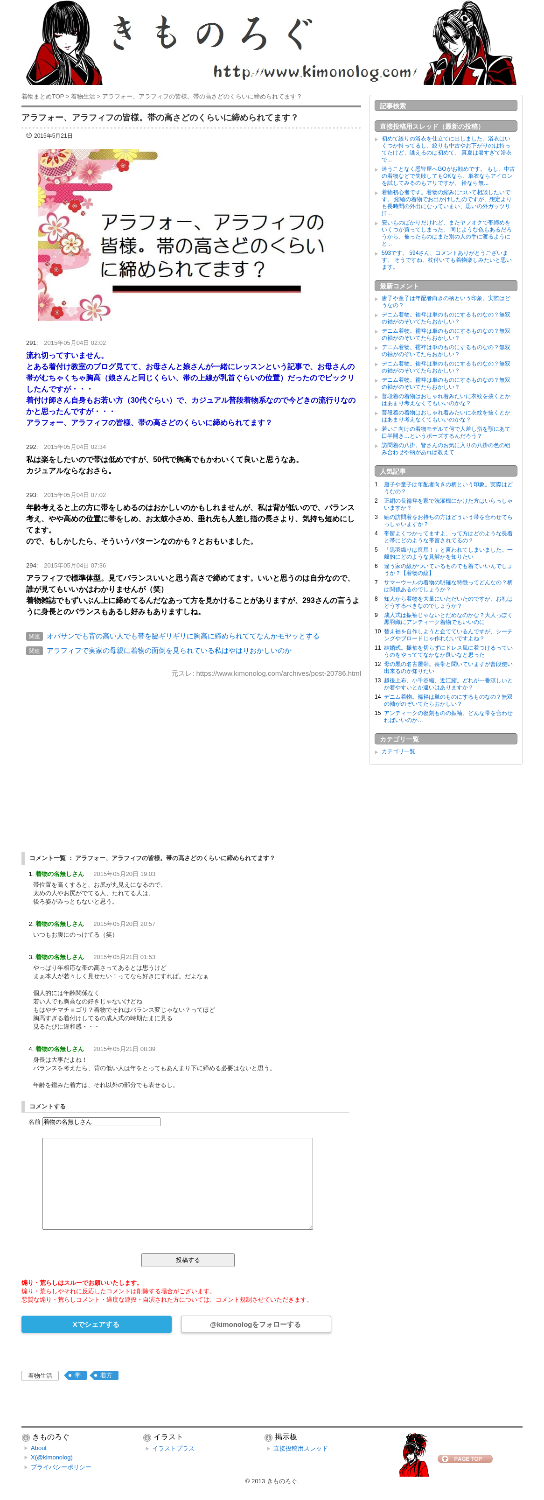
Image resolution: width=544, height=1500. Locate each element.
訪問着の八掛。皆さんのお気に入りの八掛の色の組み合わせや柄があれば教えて (446, 449)
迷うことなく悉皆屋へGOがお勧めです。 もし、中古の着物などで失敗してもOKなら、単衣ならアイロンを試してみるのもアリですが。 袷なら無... (448, 176)
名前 (34, 1121)
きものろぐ (282, 1481)
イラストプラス (173, 1448)
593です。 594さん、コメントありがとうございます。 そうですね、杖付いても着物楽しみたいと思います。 (447, 260)
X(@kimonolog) (52, 1457)
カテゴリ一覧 (398, 751)
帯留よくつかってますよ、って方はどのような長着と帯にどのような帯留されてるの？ (448, 537)
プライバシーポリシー (61, 1467)
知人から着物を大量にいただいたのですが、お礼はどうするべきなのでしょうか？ (448, 602)
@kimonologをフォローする (255, 1324)
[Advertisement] (191, 756)
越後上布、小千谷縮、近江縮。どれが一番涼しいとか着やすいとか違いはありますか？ (448, 684)
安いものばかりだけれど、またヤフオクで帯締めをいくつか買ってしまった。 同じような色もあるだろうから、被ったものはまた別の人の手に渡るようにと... (447, 233)
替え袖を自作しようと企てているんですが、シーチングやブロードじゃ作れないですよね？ (448, 635)
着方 (106, 1375)
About (39, 1447)
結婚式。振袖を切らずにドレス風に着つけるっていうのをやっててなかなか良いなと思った (448, 651)
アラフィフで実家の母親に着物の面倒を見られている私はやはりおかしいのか (169, 650)
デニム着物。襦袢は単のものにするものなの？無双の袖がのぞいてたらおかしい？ (446, 318)
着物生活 (40, 1375)
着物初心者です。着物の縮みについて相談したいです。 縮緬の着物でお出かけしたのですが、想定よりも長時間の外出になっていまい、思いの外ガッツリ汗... (447, 203)
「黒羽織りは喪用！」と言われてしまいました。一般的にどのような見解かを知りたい (448, 553)
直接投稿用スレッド (300, 1448)
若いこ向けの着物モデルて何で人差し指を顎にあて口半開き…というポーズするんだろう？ (446, 432)
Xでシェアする (96, 1324)
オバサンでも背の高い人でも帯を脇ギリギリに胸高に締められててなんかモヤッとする (183, 636)
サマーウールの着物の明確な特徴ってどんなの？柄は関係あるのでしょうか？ (448, 586)
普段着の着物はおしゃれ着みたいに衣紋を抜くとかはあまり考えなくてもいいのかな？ (446, 400)
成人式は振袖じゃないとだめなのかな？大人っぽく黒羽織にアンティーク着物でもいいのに (448, 618)
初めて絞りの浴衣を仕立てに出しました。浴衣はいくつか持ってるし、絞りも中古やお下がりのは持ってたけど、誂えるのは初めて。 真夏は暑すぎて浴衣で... (447, 149)
